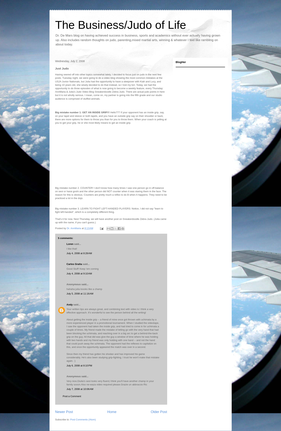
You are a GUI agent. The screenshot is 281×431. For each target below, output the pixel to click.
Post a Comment (72, 396)
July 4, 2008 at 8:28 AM (79, 253)
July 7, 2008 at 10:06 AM (80, 389)
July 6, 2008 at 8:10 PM (79, 365)
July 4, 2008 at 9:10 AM (79, 273)
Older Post (159, 412)
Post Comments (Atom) (83, 419)
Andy (70, 304)
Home (111, 412)
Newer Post (64, 412)
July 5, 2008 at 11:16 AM (80, 293)
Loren (70, 244)
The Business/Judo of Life (120, 25)
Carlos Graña (74, 264)
